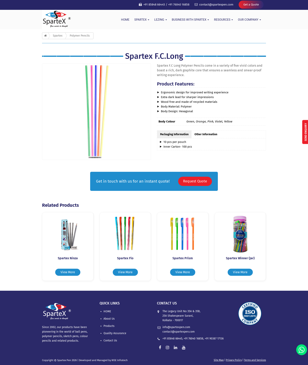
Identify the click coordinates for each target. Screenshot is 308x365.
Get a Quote (251, 4)
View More (67, 272)
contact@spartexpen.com (216, 4)
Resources (223, 19)
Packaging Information (174, 134)
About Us (109, 318)
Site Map (219, 360)
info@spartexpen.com (176, 327)
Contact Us (110, 340)
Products (109, 326)
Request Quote (195, 181)
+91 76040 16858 (178, 4)
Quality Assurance (115, 333)
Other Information (205, 134)
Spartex (141, 19)
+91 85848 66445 (154, 4)
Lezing (160, 19)
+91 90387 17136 (214, 338)
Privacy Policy (234, 360)
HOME (125, 19)
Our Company (249, 19)
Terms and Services (255, 360)
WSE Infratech (120, 360)
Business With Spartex (190, 19)
